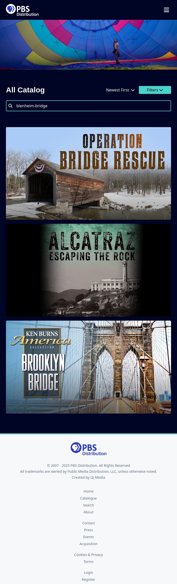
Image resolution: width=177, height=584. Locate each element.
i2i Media (97, 477)
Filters (155, 90)
